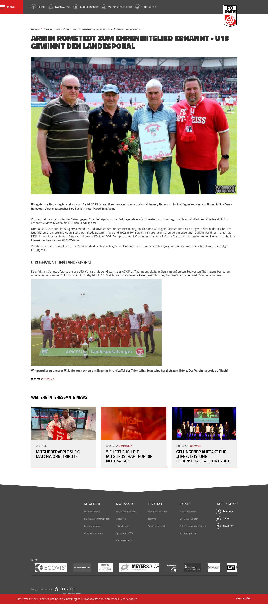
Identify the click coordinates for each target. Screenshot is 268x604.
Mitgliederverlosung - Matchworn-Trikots (59, 454)
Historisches (195, 445)
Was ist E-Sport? (188, 511)
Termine (152, 518)
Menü (7, 7)
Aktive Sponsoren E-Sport (193, 525)
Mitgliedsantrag (92, 511)
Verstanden (244, 598)
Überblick (121, 518)
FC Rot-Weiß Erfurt (230, 16)
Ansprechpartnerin (94, 533)
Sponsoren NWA (124, 533)
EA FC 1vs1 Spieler (189, 518)
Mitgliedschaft (125, 445)
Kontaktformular (92, 525)
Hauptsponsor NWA (126, 511)
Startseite (35, 29)
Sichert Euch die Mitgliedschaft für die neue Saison (129, 456)
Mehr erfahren (128, 599)
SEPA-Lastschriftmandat (96, 518)
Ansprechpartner (124, 540)
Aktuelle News (62, 29)
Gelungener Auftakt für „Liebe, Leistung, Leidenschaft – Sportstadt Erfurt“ (203, 459)
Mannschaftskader (157, 511)
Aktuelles (48, 29)
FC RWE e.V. (49, 379)
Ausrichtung (122, 525)
